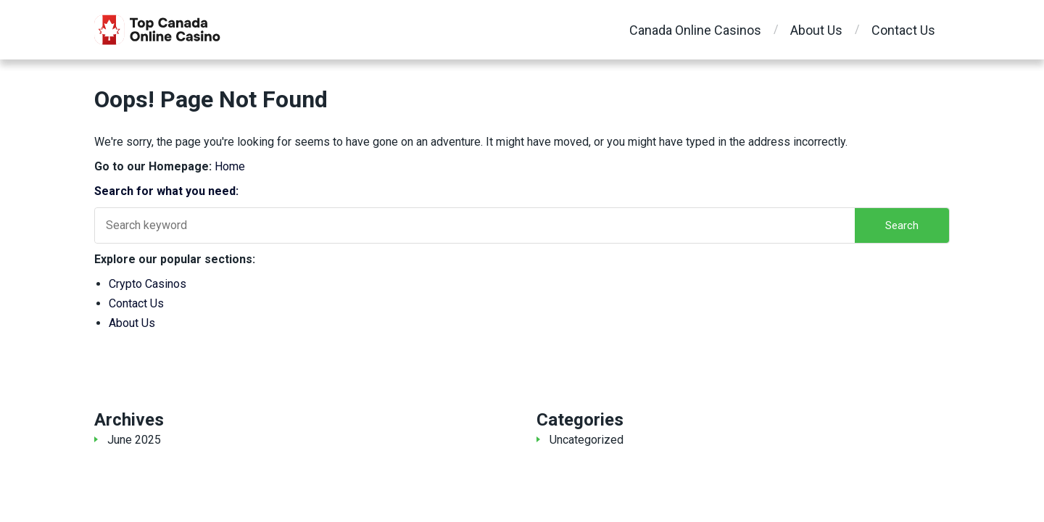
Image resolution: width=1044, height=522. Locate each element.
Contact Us (903, 30)
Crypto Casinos (147, 284)
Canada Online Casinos (695, 30)
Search (902, 225)
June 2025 (134, 440)
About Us (816, 30)
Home (230, 166)
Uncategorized (587, 440)
